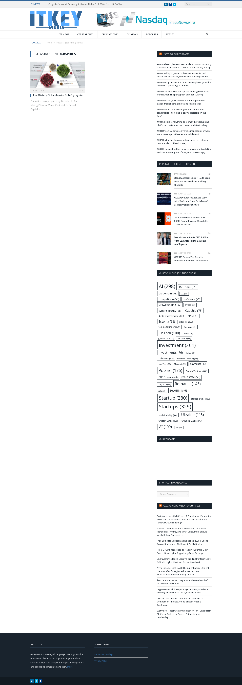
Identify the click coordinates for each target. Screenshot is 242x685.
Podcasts (152, 34)
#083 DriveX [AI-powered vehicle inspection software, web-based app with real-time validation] (184, 132)
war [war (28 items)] (179, 427)
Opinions (132, 34)
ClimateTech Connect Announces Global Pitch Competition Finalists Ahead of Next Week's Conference (180, 601)
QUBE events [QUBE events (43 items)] (168, 377)
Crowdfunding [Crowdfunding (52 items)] (170, 304)
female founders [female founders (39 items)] (169, 326)
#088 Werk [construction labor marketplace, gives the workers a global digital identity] (184, 84)
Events (170, 34)
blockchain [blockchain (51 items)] (168, 293)
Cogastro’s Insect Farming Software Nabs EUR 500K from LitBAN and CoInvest (87, 4)
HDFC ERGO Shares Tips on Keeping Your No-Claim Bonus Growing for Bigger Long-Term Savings (182, 551)
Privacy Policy (100, 660)
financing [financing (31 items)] (190, 327)
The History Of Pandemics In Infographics (58, 95)
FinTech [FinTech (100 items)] (169, 333)
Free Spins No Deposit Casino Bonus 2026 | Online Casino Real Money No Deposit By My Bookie (182, 542)
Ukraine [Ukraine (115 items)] (192, 414)
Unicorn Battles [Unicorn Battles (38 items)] (168, 420)
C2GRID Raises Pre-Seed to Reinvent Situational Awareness (191, 259)
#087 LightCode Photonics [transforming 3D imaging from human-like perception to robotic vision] (183, 93)
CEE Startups (85, 34)
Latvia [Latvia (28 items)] (190, 353)
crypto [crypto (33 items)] (190, 304)
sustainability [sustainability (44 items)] (167, 415)
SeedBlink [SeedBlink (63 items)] (179, 390)
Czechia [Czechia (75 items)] (193, 311)
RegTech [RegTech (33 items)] (164, 384)
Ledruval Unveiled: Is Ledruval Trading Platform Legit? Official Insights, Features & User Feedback (184, 560)
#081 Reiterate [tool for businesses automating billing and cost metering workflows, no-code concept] (184, 150)
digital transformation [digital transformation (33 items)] (171, 316)
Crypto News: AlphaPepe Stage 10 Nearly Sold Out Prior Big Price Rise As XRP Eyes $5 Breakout (182, 591)
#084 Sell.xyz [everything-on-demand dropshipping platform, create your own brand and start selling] (183, 123)
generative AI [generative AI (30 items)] (166, 338)
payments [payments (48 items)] (198, 363)
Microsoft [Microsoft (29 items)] (180, 364)
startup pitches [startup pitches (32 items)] (200, 398)
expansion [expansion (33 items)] (186, 321)
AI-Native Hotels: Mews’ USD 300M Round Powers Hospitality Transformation (191, 221)
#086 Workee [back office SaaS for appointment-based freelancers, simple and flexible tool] (181, 102)
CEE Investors (110, 34)
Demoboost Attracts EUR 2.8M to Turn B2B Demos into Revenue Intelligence (191, 241)
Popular (164, 163)
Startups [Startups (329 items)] (175, 406)
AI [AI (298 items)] (167, 286)
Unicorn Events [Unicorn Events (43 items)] (192, 420)
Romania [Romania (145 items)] (188, 383)
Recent (177, 163)
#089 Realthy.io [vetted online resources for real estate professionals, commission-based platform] (183, 75)
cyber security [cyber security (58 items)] (170, 311)
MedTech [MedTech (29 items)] (164, 364)
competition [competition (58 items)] (169, 299)
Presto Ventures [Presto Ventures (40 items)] (196, 371)
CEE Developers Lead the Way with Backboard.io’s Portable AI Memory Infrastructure (191, 201)
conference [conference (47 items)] (191, 299)
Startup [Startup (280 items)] (173, 398)
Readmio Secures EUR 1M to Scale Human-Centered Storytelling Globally (192, 181)
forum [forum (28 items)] (188, 333)
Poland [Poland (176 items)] (170, 370)
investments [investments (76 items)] (171, 352)
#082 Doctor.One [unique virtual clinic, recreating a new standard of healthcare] (182, 141)
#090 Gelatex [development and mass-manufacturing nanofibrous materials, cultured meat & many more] (184, 66)
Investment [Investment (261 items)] (177, 345)
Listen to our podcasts (176, 54)
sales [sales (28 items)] (162, 391)
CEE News (63, 34)
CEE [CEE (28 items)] (184, 294)
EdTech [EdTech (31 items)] (193, 316)
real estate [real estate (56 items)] (190, 377)
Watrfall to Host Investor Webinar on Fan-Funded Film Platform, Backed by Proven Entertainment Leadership (184, 614)
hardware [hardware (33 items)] (184, 338)
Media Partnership (103, 654)
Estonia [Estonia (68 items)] (167, 321)
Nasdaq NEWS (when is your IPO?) (181, 505)
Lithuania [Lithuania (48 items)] (166, 358)
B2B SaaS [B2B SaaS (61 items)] (187, 287)
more (70, 666)
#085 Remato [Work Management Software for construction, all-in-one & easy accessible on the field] (181, 113)
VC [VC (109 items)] (165, 426)
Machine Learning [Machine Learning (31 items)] (187, 358)
